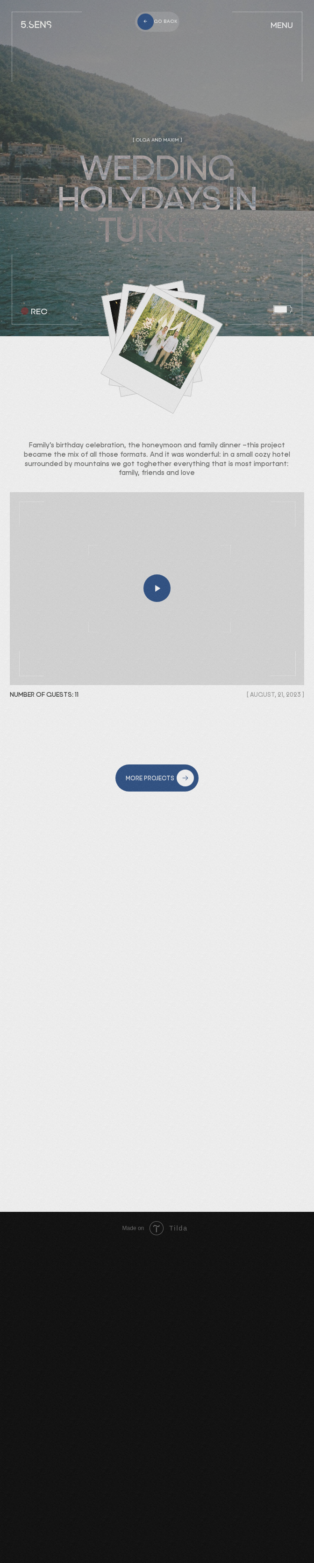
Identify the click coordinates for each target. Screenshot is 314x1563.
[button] (157, 588)
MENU (282, 25)
